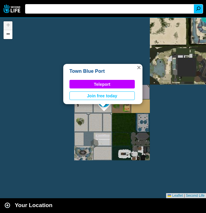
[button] (138, 67)
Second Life (12, 8)
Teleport (102, 84)
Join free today (102, 95)
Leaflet (175, 195)
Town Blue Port (87, 71)
